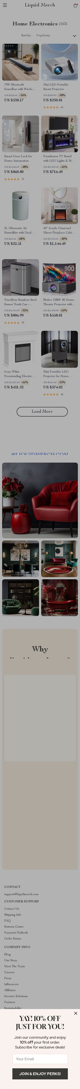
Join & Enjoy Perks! (40, 1073)
